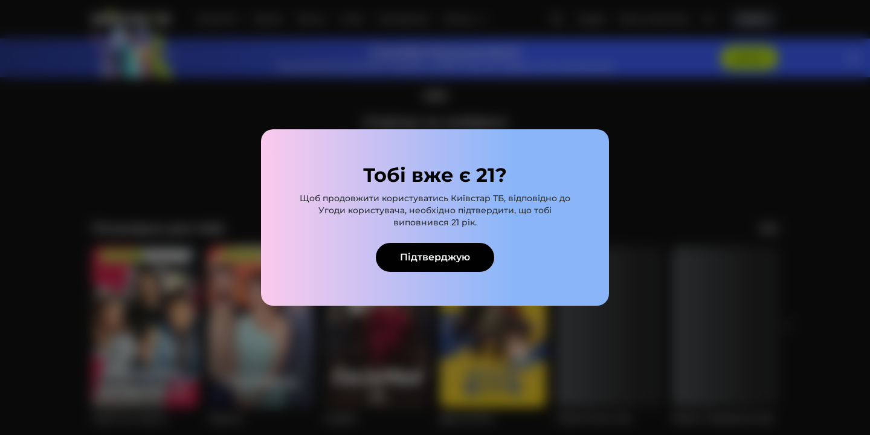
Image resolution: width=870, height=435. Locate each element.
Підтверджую (435, 257)
